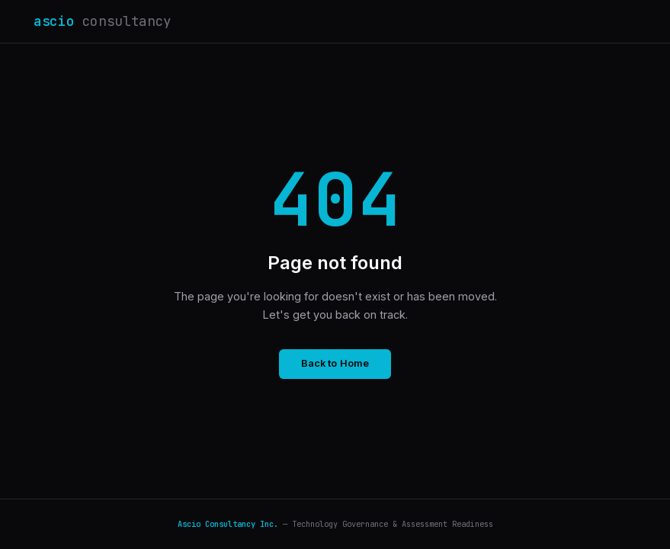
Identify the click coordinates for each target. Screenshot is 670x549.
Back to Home (335, 363)
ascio (103, 21)
